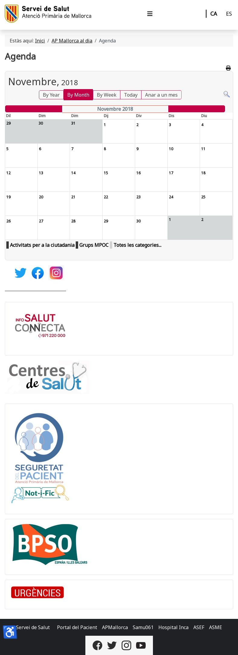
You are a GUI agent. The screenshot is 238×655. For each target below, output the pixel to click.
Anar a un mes (161, 95)
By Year (51, 95)
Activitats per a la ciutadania (42, 245)
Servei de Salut (33, 627)
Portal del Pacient (77, 627)
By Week (106, 95)
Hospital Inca (173, 627)
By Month (78, 95)
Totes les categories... (137, 245)
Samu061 (143, 627)
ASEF (198, 627)
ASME (215, 627)
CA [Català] (213, 13)
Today (131, 95)
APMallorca (115, 627)
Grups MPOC (94, 245)
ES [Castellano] (229, 13)
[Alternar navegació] (150, 13)
